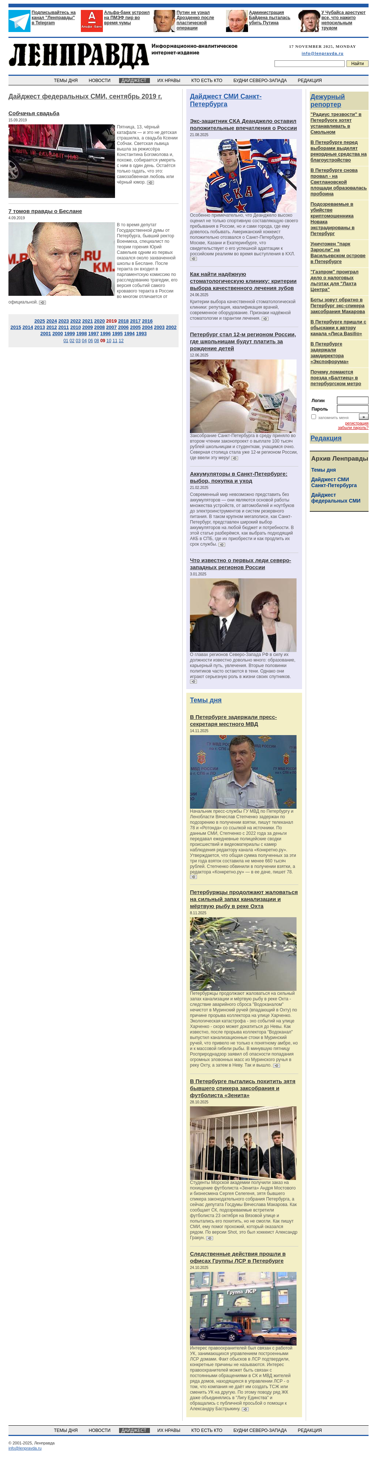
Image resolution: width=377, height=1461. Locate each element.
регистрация (357, 423)
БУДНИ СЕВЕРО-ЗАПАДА (260, 80)
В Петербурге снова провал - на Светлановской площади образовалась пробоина (338, 181)
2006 (123, 327)
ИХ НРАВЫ (169, 80)
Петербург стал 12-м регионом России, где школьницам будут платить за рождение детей (243, 341)
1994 (129, 333)
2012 (51, 327)
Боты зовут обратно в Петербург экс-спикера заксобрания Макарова (337, 305)
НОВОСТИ (100, 80)
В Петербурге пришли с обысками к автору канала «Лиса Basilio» (338, 327)
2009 (87, 327)
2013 (40, 327)
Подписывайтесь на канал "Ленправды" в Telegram (54, 17)
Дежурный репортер (327, 100)
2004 (147, 327)
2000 (57, 333)
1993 (141, 333)
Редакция (326, 438)
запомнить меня (333, 417)
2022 (75, 321)
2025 (40, 321)
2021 (87, 321)
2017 (135, 321)
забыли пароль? (353, 427)
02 (71, 340)
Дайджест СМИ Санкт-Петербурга (226, 100)
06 (90, 340)
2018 (123, 321)
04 (84, 340)
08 (96, 340)
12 (121, 340)
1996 (105, 333)
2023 (63, 321)
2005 (135, 327)
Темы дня (206, 700)
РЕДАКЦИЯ (310, 80)
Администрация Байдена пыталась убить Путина (270, 17)
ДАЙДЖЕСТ (134, 80)
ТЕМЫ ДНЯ (66, 80)
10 (109, 340)
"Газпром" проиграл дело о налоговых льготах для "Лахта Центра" (334, 280)
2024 (51, 321)
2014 (27, 327)
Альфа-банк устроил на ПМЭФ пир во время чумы (127, 17)
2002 (171, 327)
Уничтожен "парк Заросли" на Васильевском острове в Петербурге (338, 252)
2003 (159, 327)
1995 (117, 333)
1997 (93, 333)
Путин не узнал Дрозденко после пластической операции (195, 20)
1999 (69, 333)
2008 (99, 327)
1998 (81, 333)
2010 (75, 327)
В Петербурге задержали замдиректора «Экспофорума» (329, 352)
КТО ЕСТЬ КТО (207, 80)
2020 (99, 321)
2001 (45, 333)
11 (114, 340)
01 (66, 340)
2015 (15, 327)
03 (78, 340)
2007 (111, 327)
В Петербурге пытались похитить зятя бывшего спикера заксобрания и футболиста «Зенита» (242, 1088)
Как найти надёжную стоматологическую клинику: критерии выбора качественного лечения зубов (243, 281)
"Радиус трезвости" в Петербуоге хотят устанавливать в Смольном (336, 123)
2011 (63, 327)
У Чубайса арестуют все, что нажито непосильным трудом (344, 20)
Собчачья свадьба (33, 113)
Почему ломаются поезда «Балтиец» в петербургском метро (335, 377)
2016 (147, 321)
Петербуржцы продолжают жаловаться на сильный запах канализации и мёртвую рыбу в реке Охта (244, 899)
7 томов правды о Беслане (45, 211)
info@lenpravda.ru (323, 53)
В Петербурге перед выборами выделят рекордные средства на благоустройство (338, 151)
